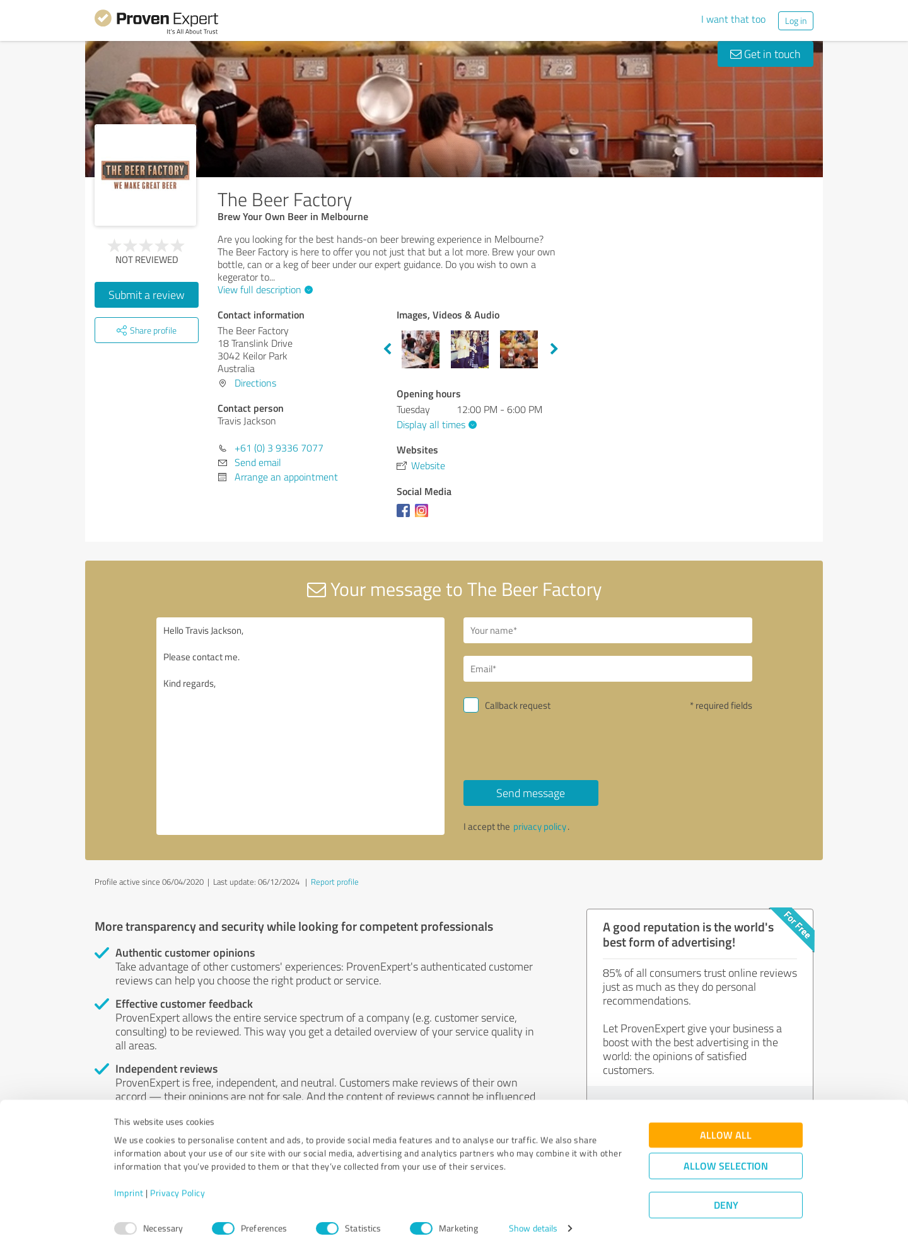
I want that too (733, 19)
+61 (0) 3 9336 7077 (279, 448)
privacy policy (539, 826)
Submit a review (146, 294)
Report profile (335, 881)
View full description (264, 289)
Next (554, 349)
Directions (255, 383)
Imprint (129, 1177)
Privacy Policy (177, 1177)
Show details (533, 1212)
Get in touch (765, 53)
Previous (387, 349)
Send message (530, 792)
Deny (726, 1189)
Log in (795, 20)
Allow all (726, 1119)
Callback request (517, 705)
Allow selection (726, 1150)
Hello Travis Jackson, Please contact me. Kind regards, (300, 726)
